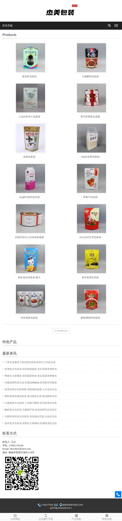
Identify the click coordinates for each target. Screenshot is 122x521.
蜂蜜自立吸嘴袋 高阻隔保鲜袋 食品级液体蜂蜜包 (31, 375)
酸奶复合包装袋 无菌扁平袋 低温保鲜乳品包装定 (31, 409)
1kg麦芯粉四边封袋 (29, 197)
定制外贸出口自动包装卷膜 (29, 237)
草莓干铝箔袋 (90, 197)
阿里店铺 (107, 516)
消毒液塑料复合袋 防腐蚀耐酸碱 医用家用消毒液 (31, 382)
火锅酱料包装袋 (90, 76)
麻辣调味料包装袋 (90, 317)
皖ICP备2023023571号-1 (61, 508)
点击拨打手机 (45, 516)
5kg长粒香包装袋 (90, 156)
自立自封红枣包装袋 (90, 237)
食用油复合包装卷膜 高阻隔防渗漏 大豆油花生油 (31, 389)
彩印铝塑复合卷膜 (90, 116)
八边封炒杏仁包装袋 (29, 116)
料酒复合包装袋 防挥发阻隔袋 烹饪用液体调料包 (31, 369)
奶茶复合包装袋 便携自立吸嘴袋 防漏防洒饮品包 (31, 423)
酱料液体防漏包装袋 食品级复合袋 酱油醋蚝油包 (31, 396)
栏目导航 (7, 25)
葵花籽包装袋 (29, 76)
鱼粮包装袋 (29, 156)
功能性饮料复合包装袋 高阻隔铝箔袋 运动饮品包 (31, 416)
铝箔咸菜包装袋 (29, 317)
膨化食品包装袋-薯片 (29, 277)
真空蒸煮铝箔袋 (90, 277)
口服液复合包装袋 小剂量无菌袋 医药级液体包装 (31, 402)
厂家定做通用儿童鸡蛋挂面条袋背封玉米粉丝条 (30, 362)
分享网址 (15, 516)
